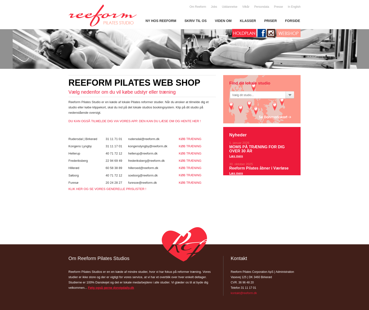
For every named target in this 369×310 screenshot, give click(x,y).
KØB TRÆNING (190, 139)
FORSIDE (292, 21)
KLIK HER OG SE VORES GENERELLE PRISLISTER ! (107, 189)
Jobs (214, 6)
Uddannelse (229, 6)
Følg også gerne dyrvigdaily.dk (111, 287)
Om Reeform (198, 6)
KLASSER (248, 21)
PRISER (270, 21)
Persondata (261, 6)
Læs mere (236, 156)
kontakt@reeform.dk (244, 293)
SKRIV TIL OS (195, 21)
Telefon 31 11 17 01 (243, 287)
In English (294, 6)
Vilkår (246, 6)
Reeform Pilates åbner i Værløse (258, 168)
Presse (278, 6)
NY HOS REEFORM (161, 21)
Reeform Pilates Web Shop (134, 82)
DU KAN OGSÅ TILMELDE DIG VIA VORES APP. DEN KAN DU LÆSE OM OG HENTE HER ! (134, 121)
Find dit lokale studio (249, 83)
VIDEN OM (223, 21)
